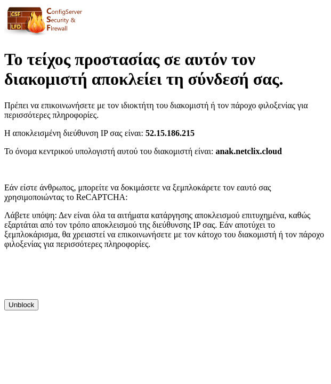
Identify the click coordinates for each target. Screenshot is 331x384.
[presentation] (85, 278)
